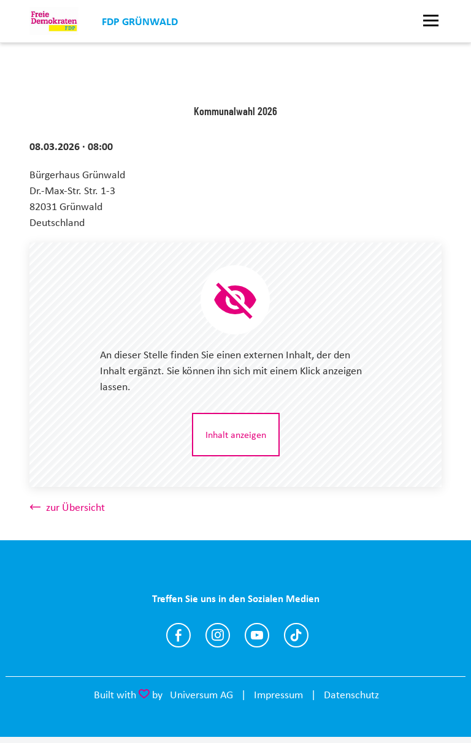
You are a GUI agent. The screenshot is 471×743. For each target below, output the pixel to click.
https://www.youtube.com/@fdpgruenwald (257, 635)
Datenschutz (351, 694)
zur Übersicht (75, 507)
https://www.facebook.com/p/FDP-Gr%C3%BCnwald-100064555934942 (178, 635)
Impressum (278, 694)
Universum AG (201, 694)
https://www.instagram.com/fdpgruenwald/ (217, 635)
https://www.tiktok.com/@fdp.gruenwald (296, 635)
